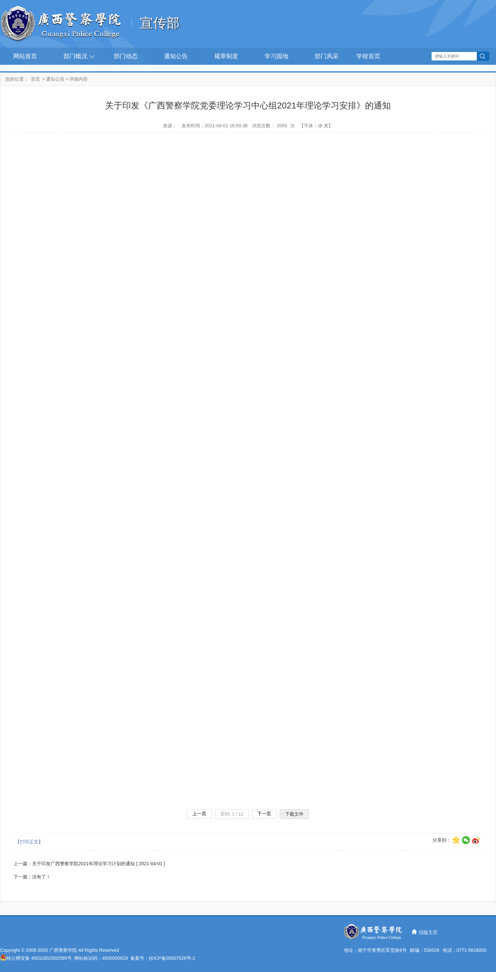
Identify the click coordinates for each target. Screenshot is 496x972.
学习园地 (276, 56)
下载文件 (294, 814)
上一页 (199, 813)
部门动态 (126, 56)
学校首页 (368, 56)
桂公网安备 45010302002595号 (39, 958)
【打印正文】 (29, 841)
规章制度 (226, 56)
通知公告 (176, 56)
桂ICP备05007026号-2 (172, 958)
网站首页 (25, 56)
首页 (35, 79)
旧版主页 (428, 932)
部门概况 (75, 56)
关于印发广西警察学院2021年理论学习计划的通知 (83, 863)
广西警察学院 (63, 950)
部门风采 (327, 56)
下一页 (264, 813)
